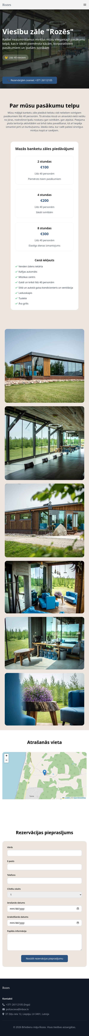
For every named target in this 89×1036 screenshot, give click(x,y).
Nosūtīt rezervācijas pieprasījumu (44, 958)
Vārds (10, 847)
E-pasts (10, 861)
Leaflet (66, 798)
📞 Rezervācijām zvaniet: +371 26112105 (29, 80)
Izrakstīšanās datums (17, 916)
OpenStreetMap (79, 798)
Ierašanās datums (16, 902)
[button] (44, 773)
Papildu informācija (16, 931)
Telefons (11, 875)
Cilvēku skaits (14, 888)
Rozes (6, 5)
